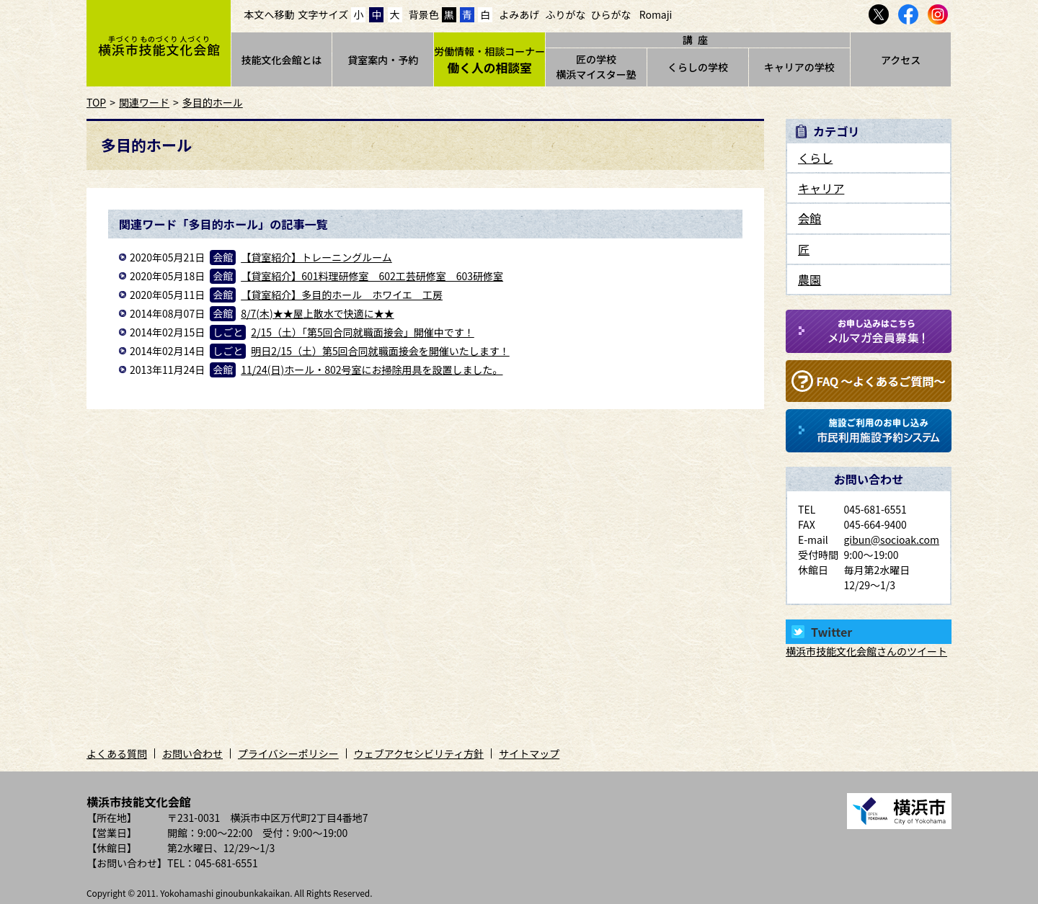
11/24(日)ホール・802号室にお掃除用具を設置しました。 (371, 369)
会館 (809, 218)
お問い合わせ (192, 753)
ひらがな (611, 14)
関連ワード (144, 102)
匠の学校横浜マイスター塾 (596, 66)
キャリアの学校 (799, 67)
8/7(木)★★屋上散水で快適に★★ (317, 313)
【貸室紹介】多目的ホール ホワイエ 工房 (342, 294)
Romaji (656, 14)
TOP (96, 102)
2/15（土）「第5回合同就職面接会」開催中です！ (362, 332)
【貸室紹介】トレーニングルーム (316, 257)
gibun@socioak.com (891, 539)
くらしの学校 (697, 67)
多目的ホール (212, 102)
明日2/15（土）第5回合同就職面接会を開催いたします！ (380, 351)
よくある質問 (116, 753)
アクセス (901, 60)
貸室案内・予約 (382, 60)
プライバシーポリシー (288, 753)
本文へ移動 (269, 14)
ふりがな (565, 14)
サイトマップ (529, 753)
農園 (809, 279)
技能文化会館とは (281, 60)
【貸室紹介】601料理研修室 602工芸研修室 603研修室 (372, 276)
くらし (815, 157)
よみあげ (519, 14)
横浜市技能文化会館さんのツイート (866, 651)
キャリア (821, 188)
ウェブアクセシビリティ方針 (419, 753)
